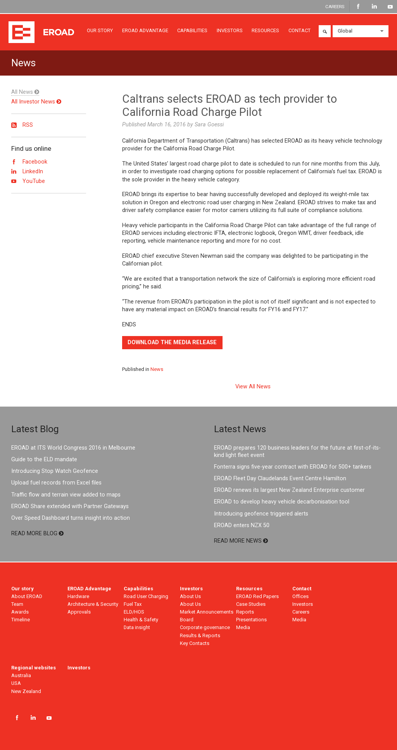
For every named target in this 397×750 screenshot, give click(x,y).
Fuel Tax (133, 604)
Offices (300, 596)
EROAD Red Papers (257, 596)
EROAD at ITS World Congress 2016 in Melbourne (73, 448)
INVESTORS (230, 30)
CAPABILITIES (192, 30)
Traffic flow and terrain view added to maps (66, 494)
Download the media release (172, 342)
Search (325, 31)
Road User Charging (146, 596)
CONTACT (299, 30)
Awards (20, 612)
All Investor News (36, 101)
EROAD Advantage (89, 588)
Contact (301, 588)
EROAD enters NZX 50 (241, 525)
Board (186, 619)
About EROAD (26, 596)
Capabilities (138, 588)
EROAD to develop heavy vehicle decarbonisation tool (281, 501)
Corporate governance (205, 627)
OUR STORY (100, 30)
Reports (245, 612)
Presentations (251, 619)
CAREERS (334, 6)
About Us (190, 596)
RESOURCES (265, 30)
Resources (249, 588)
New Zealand (26, 691)
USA (16, 683)
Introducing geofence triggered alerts (261, 513)
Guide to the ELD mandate (44, 459)
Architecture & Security (92, 604)
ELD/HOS (134, 612)
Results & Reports (200, 635)
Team (17, 604)
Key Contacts (194, 643)
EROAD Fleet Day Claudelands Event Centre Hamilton (280, 478)
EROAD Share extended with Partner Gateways (70, 506)
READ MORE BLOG (37, 533)
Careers (300, 612)
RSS (22, 125)
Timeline (20, 619)
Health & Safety (141, 619)
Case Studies (251, 604)
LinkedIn (374, 6)
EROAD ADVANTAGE (145, 30)
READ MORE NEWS (241, 541)
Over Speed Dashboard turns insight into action (70, 518)
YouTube (390, 6)
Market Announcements (206, 612)
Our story (22, 588)
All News (25, 92)
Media (243, 627)
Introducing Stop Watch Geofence (54, 471)
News (156, 369)
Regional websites (33, 668)
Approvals (79, 612)
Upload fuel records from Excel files (56, 482)
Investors (191, 588)
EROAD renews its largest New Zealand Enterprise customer (289, 490)
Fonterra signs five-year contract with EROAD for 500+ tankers (292, 467)
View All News (253, 387)
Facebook (358, 6)
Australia (21, 675)
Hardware (78, 596)
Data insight (137, 627)
